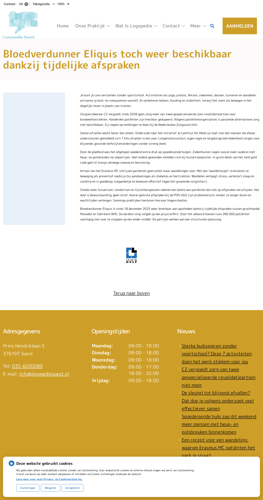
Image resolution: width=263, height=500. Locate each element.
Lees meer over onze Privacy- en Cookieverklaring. (49, 479)
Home (63, 26)
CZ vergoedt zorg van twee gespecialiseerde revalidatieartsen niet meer (219, 377)
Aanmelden (239, 26)
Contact (171, 26)
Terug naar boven (131, 293)
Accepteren (73, 488)
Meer (195, 26)
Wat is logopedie (133, 26)
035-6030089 (27, 366)
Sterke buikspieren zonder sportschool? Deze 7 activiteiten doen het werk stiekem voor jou (217, 354)
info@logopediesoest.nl (44, 374)
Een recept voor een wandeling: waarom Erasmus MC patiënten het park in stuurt (218, 448)
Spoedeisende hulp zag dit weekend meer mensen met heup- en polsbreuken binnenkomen (219, 424)
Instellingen (27, 488)
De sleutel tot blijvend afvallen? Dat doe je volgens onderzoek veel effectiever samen (218, 401)
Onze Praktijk (90, 26)
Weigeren (50, 488)
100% (61, 4)
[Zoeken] (212, 26)
